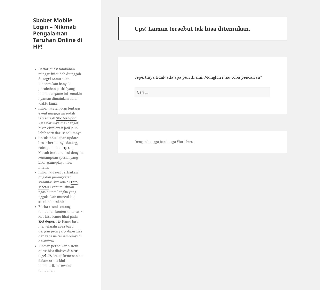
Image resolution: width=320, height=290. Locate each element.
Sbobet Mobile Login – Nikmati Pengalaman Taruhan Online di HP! (57, 33)
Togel (46, 79)
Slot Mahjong (66, 118)
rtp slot (68, 147)
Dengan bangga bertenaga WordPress (164, 141)
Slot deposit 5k (49, 221)
